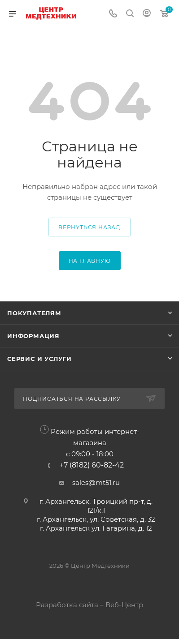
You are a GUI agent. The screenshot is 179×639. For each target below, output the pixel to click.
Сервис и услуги (39, 358)
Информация (33, 335)
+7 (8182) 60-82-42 (92, 465)
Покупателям (34, 313)
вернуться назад (89, 227)
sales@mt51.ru (96, 482)
